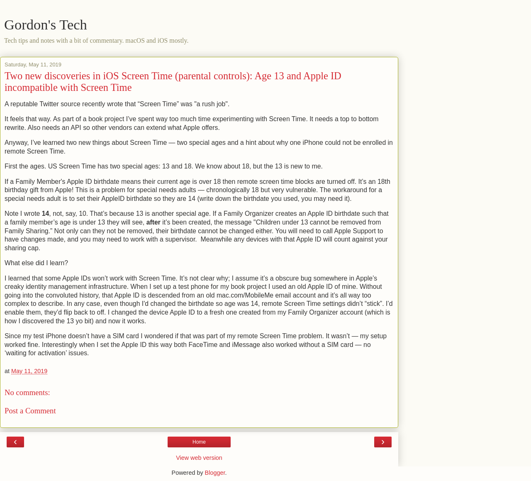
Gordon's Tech (45, 24)
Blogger (215, 472)
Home (199, 442)
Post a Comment (30, 410)
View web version (199, 457)
